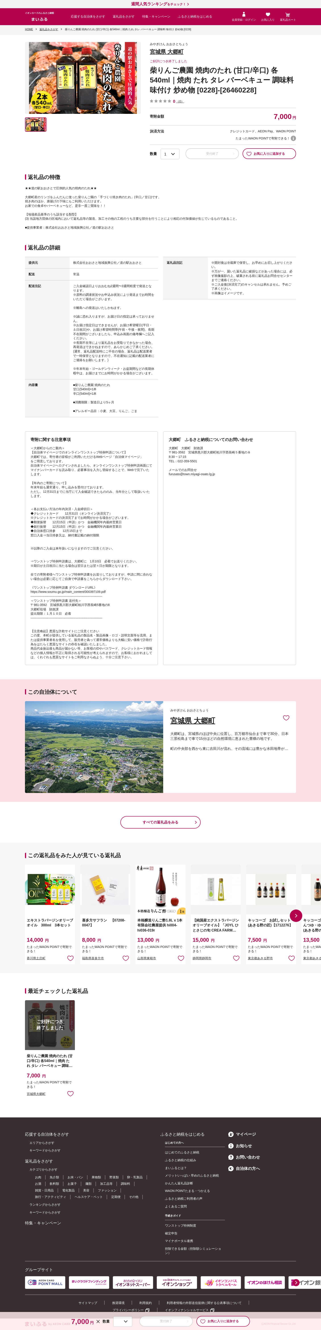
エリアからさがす (41, 1143)
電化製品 (68, 1190)
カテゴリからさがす (43, 1169)
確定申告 (171, 1233)
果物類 (96, 1177)
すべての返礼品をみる (160, 822)
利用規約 (145, 1303)
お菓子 (72, 1183)
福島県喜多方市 (93, 958)
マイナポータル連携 (179, 1241)
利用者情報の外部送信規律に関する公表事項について (204, 1303)
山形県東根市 (146, 958)
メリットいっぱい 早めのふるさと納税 (192, 1175)
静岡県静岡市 (202, 958)
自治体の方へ (244, 1168)
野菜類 (114, 1177)
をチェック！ (158, 4)
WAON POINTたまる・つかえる (187, 1191)
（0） (180, 101)
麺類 (88, 1183)
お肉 (38, 1177)
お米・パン (75, 1177)
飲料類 (54, 1183)
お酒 (38, 1183)
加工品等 (106, 1183)
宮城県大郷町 (36, 1094)
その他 (133, 1197)
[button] (296, 915)
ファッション (107, 1190)
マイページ (242, 1134)
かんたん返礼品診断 (179, 1183)
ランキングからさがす (45, 1204)
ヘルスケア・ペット (89, 1197)
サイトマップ (87, 1303)
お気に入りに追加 (286, 717)
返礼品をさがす (124, 16)
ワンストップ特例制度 (180, 1225)
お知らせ (240, 1146)
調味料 (125, 1183)
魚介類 (54, 1177)
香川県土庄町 (36, 958)
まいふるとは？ (176, 1168)
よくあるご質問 (176, 1206)
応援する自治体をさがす (88, 16)
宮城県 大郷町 (166, 52)
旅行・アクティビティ (50, 1197)
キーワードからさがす (45, 1150)
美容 (86, 1190)
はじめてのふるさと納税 (182, 1152)
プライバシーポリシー (128, 1310)
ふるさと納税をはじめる (195, 16)
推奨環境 (118, 1303)
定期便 (116, 1197)
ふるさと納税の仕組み (180, 1160)
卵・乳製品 (135, 1177)
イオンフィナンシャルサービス (187, 1310)
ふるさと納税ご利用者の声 (183, 1198)
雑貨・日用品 (44, 1190)
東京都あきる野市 (260, 958)
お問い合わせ (244, 1157)
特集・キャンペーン (156, 16)
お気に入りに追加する (265, 153)
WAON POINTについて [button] (293, 138)
